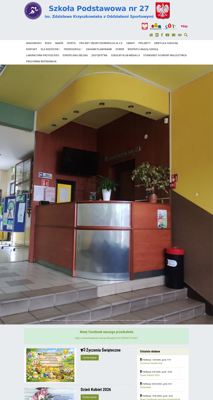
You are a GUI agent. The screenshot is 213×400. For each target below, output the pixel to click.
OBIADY (130, 43)
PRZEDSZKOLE (73, 49)
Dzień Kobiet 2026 (150, 375)
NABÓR (59, 43)
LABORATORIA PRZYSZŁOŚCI (42, 55)
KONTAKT (31, 49)
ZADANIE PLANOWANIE (99, 49)
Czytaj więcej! (90, 357)
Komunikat (145, 387)
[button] (16, 194)
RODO (48, 43)
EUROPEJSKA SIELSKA (75, 55)
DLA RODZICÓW (50, 49)
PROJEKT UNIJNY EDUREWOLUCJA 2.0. (101, 43)
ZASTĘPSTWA (99, 55)
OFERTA (71, 43)
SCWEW (119, 49)
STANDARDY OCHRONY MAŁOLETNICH (165, 55)
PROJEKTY (144, 43)
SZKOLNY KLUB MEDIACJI (125, 55)
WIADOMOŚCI (33, 43)
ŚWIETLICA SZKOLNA (166, 43)
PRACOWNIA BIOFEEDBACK (41, 61)
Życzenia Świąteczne (151, 363)
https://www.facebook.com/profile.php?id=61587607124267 (106, 338)
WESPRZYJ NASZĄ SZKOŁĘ (143, 49)
